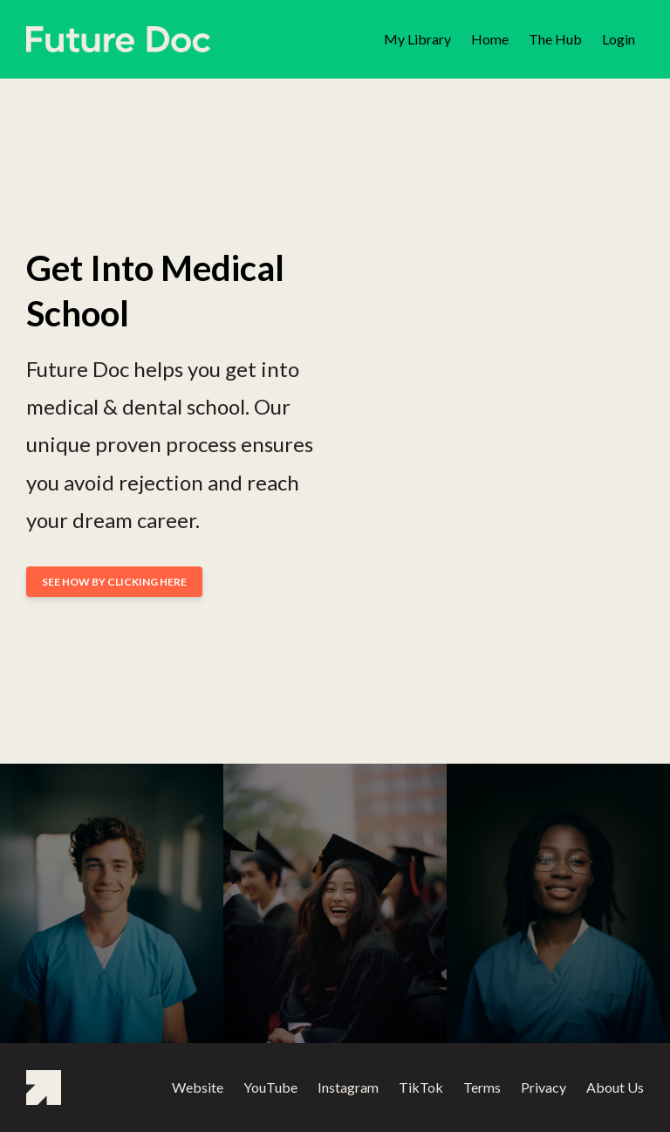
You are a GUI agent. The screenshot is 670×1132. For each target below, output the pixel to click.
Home (490, 39)
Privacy (543, 1087)
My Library (417, 39)
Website (197, 1087)
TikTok (421, 1087)
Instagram (348, 1087)
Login (618, 39)
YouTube (270, 1087)
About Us (615, 1087)
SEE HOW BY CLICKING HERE (114, 581)
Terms (482, 1087)
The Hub (555, 39)
